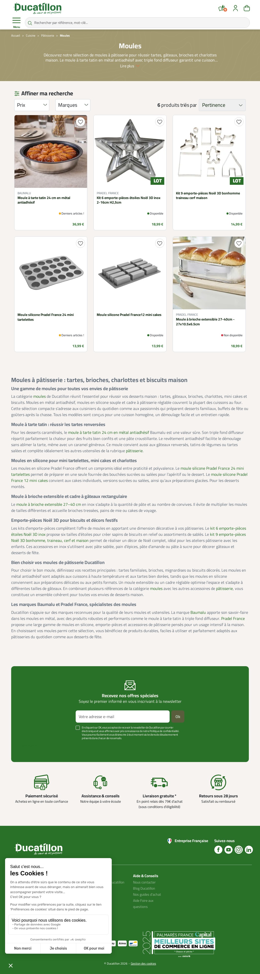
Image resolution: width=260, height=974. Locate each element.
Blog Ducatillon (144, 888)
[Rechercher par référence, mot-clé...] (137, 22)
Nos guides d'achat (147, 894)
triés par (188, 105)
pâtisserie (134, 450)
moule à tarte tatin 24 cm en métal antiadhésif (108, 432)
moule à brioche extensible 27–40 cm (48, 504)
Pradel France (233, 618)
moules (39, 396)
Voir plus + (28, 745)
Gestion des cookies (143, 963)
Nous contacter (144, 882)
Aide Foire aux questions (143, 903)
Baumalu (198, 612)
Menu (16, 22)
